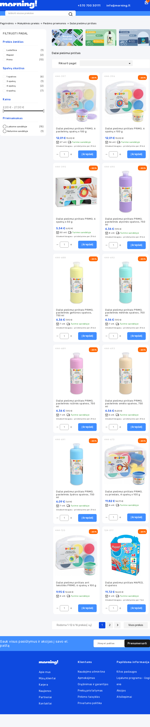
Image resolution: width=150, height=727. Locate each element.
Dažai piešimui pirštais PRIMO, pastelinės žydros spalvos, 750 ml (75, 495)
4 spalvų (24, 84)
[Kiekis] (64, 153)
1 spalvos (24, 75)
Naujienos (45, 692)
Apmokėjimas (86, 679)
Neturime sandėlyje (24, 129)
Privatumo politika (90, 704)
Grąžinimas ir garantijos (93, 685)
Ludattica (24, 48)
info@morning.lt (118, 5)
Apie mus (45, 673)
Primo (24, 58)
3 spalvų (24, 79)
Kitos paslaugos (127, 673)
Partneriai (45, 698)
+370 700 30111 (89, 5)
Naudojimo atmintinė (91, 673)
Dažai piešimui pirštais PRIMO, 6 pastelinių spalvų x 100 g (76, 128)
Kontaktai (45, 705)
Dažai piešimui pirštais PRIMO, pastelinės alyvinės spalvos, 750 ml (125, 220)
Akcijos (121, 692)
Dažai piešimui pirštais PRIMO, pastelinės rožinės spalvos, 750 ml (75, 403)
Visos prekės (135, 626)
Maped (24, 53)
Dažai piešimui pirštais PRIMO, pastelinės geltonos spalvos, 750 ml (74, 312)
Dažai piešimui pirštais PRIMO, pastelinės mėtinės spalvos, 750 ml (125, 312)
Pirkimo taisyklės (89, 698)
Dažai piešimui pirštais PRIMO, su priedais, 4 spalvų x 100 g (123, 493)
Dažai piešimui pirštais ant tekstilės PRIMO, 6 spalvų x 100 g (76, 585)
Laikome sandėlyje (24, 125)
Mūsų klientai (47, 679)
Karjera (43, 686)
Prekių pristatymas (90, 692)
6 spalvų (24, 89)
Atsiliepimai (124, 698)
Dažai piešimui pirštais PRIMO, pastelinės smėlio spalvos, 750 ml (124, 403)
